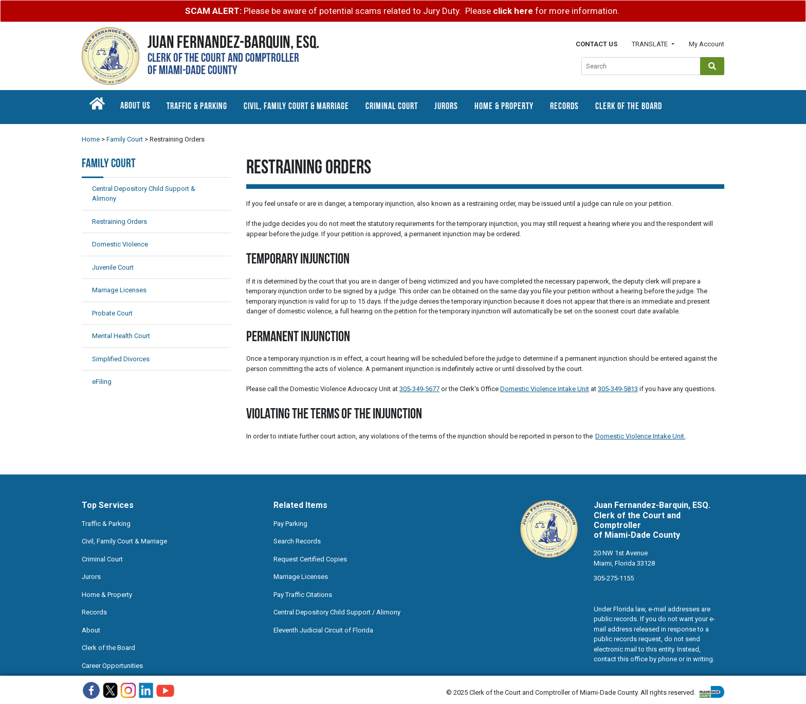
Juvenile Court (113, 267)
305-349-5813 (618, 389)
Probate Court (112, 313)
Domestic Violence (120, 244)
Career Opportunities (112, 666)
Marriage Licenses (119, 290)
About (91, 630)
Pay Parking (290, 523)
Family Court (124, 139)
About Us (135, 106)
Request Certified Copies (310, 559)
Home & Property (504, 107)
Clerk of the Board (628, 107)
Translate (650, 44)
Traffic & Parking (197, 107)
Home (91, 139)
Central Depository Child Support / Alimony (336, 612)
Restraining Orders (119, 221)
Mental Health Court (121, 336)
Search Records (297, 541)
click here (513, 11)
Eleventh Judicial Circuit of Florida (323, 630)
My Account (706, 44)
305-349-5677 (419, 389)
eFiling (102, 381)
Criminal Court (391, 107)
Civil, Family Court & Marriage (296, 107)
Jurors (446, 107)
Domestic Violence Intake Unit (544, 389)
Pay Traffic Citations (302, 595)
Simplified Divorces (121, 359)
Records (564, 107)
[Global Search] (641, 66)
